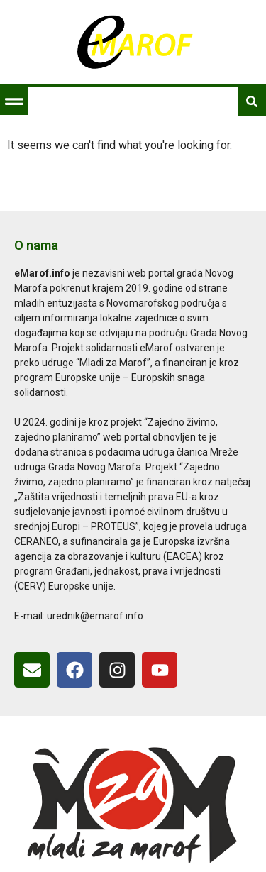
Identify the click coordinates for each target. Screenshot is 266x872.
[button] (14, 101)
